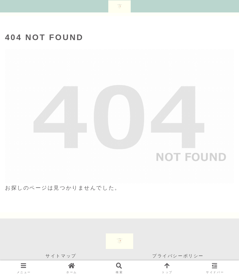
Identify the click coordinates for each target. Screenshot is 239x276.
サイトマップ (60, 255)
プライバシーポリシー (178, 255)
